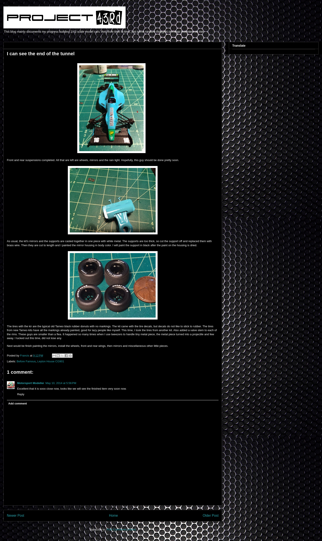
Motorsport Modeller (30, 383)
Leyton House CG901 (50, 361)
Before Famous (26, 361)
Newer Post (15, 515)
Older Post (211, 515)
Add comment (17, 403)
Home (113, 515)
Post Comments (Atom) (121, 529)
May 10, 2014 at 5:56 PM (61, 383)
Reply (20, 394)
